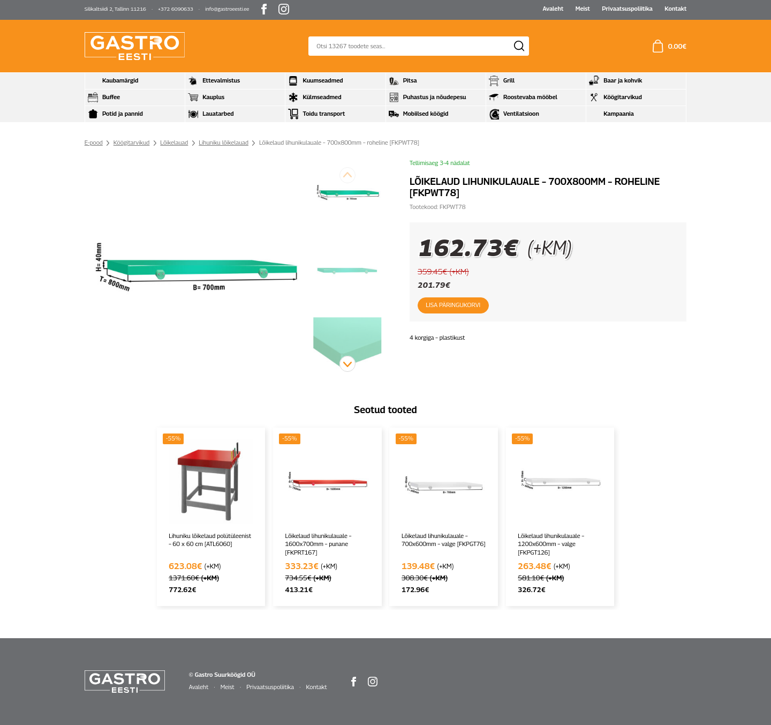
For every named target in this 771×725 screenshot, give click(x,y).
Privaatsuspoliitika (627, 8)
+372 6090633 (175, 9)
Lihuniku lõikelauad (223, 142)
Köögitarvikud (132, 142)
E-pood (94, 142)
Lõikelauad (174, 142)
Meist (583, 8)
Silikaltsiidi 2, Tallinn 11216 (115, 9)
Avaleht (552, 8)
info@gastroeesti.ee (227, 9)
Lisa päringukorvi (452, 305)
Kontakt (675, 8)
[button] (347, 364)
